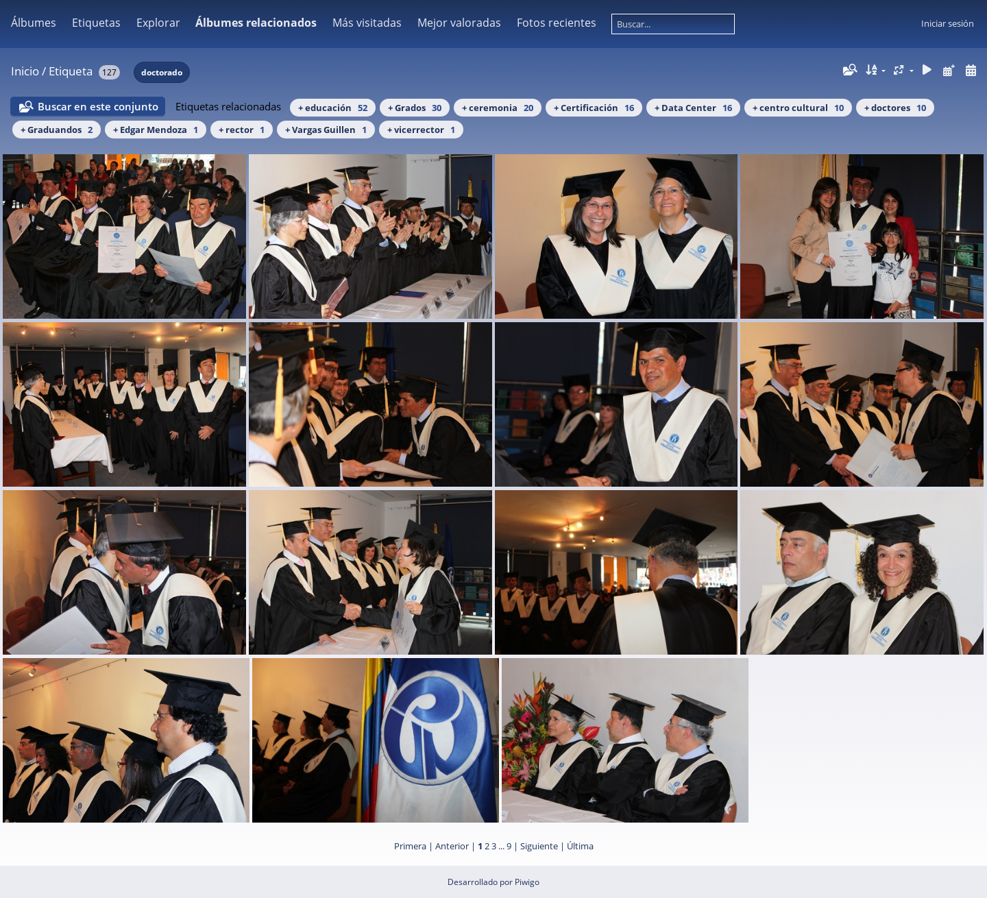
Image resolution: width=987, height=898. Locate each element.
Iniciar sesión (947, 23)
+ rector (242, 129)
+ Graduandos (57, 129)
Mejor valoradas (459, 22)
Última (580, 846)
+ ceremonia (497, 107)
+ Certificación (594, 107)
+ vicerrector (421, 129)
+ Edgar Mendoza (155, 129)
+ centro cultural (798, 107)
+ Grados (414, 107)
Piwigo (527, 882)
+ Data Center (693, 107)
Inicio (25, 71)
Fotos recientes (556, 22)
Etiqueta (71, 71)
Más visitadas (367, 22)
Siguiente (539, 846)
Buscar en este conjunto (98, 106)
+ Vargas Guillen (326, 129)
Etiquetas (96, 22)
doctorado (161, 72)
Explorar (158, 22)
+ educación (332, 107)
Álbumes (33, 22)
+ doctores (895, 107)
